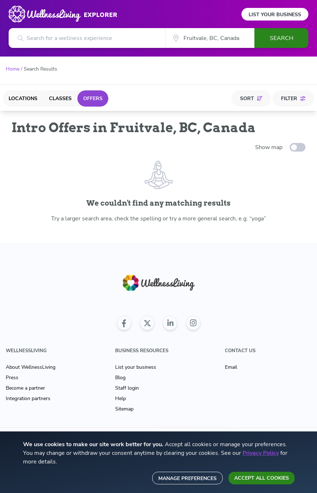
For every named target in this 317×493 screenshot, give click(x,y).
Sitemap (124, 408)
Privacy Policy (261, 453)
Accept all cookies (261, 478)
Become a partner (25, 388)
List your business (135, 367)
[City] (209, 38)
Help (120, 398)
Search (281, 38)
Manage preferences (187, 478)
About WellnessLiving (30, 367)
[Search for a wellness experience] (87, 38)
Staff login (127, 388)
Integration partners (28, 398)
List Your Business (275, 14)
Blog (120, 377)
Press (12, 377)
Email (231, 367)
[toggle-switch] (297, 147)
